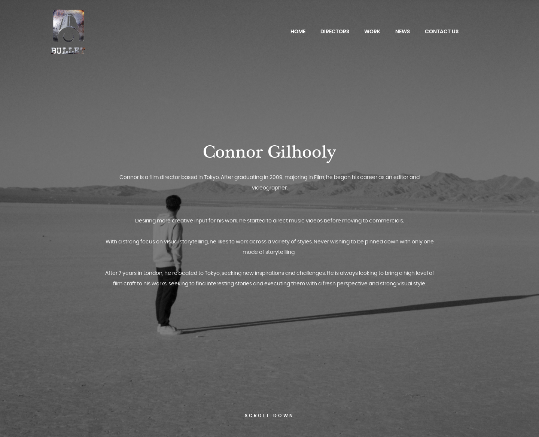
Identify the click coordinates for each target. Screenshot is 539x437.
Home (297, 31)
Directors (334, 31)
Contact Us (442, 31)
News (402, 31)
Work (372, 31)
